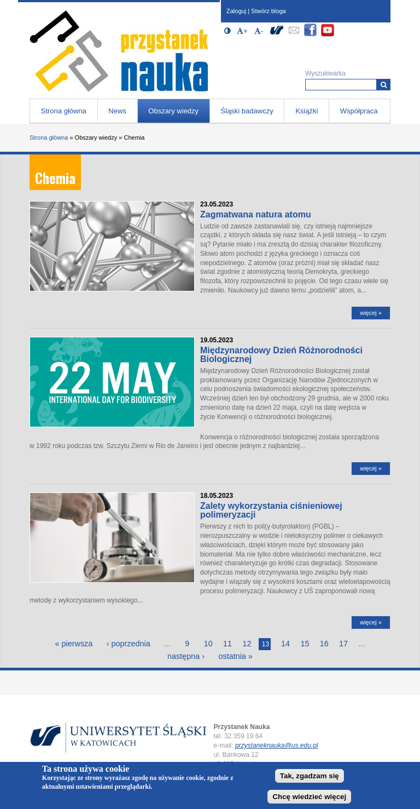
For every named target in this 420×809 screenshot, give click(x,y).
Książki (306, 111)
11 (227, 643)
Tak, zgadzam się (309, 776)
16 (324, 643)
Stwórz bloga (268, 11)
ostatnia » (235, 656)
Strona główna (63, 111)
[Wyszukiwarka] (383, 84)
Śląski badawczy (247, 111)
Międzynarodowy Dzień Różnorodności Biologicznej (281, 355)
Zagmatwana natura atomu (255, 214)
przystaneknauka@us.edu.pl (276, 745)
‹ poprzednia (128, 643)
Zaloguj (236, 11)
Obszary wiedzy (173, 111)
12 (246, 643)
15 (304, 643)
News (117, 111)
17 (343, 643)
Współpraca (359, 111)
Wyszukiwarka (325, 73)
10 (208, 643)
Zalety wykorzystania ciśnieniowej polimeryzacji (271, 510)
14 (285, 643)
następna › (186, 656)
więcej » (371, 312)
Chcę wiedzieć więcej (309, 797)
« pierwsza (74, 643)
